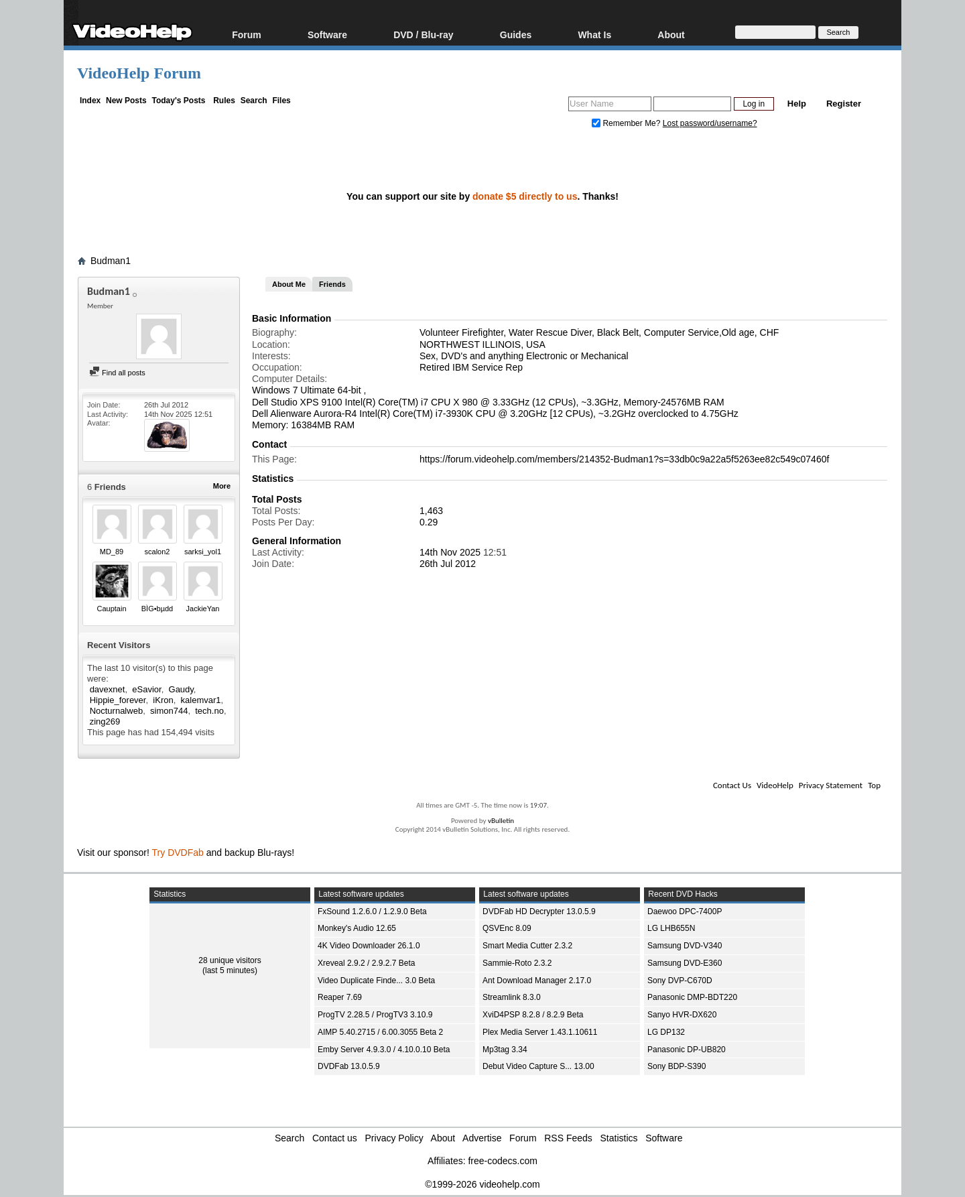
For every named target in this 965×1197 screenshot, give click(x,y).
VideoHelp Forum (139, 73)
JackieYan (203, 609)
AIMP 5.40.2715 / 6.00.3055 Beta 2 (380, 1032)
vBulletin (501, 820)
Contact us (334, 1138)
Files (281, 100)
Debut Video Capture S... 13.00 (538, 1066)
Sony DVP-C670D (679, 980)
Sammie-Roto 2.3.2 (517, 963)
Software (327, 34)
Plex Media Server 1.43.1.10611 (539, 1032)
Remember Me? (627, 123)
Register (843, 104)
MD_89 (111, 552)
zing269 (105, 721)
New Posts (126, 100)
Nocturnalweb (116, 711)
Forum (246, 34)
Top (874, 785)
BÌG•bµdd (157, 609)
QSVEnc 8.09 (506, 928)
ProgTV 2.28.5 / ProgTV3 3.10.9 (375, 1014)
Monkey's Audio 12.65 (357, 928)
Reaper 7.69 (340, 997)
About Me (289, 284)
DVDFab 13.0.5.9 (349, 1066)
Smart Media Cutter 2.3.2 (527, 945)
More (222, 486)
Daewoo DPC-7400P (684, 911)
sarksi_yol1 (202, 552)
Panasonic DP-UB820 (686, 1049)
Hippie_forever (118, 700)
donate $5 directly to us (524, 196)
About (670, 34)
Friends (332, 284)
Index (90, 100)
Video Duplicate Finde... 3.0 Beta (376, 980)
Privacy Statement (830, 785)
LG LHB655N (671, 928)
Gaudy (181, 689)
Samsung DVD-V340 (684, 945)
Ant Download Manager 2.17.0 (536, 980)
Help (796, 104)
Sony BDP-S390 (676, 1066)
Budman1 (110, 260)
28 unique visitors (229, 960)
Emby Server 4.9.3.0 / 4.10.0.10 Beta (384, 1049)
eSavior (146, 689)
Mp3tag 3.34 (504, 1049)
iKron (163, 700)
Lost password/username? (710, 123)
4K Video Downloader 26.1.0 (369, 945)
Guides (515, 34)
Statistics (619, 1138)
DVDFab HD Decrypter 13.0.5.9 (539, 911)
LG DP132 (666, 1032)
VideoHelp (775, 785)
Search (254, 100)
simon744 (169, 711)
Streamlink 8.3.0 (511, 997)
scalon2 (157, 552)
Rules (224, 100)
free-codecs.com (502, 1160)
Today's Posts (178, 100)
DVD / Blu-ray (423, 34)
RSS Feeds (568, 1138)
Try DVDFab (178, 852)
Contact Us (732, 785)
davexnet (107, 689)
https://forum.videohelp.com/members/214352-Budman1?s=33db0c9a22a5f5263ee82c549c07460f (624, 459)
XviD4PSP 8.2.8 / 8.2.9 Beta (533, 1014)
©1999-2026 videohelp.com (482, 1184)
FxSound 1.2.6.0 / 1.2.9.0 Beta (372, 911)
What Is (594, 34)
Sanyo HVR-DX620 (681, 1014)
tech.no (209, 711)
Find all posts (117, 373)
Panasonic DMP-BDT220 (692, 997)
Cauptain (111, 609)
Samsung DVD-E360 (684, 963)
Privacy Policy (394, 1138)
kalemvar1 (201, 700)
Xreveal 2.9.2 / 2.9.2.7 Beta (366, 963)
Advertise (481, 1138)
